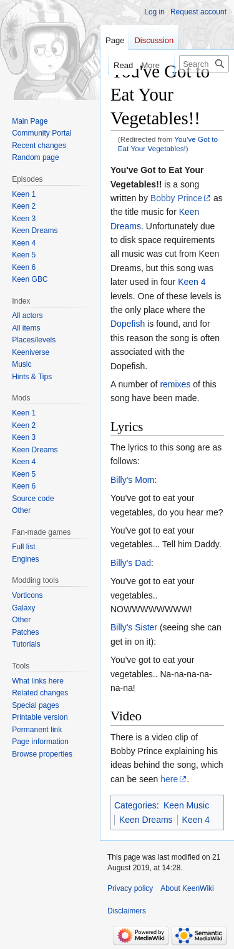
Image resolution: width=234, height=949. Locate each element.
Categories (135, 805)
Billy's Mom (132, 480)
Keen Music (186, 805)
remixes (175, 384)
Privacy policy (130, 888)
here (169, 779)
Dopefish (127, 324)
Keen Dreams (146, 820)
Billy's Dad (130, 563)
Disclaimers (126, 911)
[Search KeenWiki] (204, 63)
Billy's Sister (133, 627)
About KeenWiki (186, 888)
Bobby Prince (176, 198)
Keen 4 (191, 282)
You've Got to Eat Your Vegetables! (168, 143)
